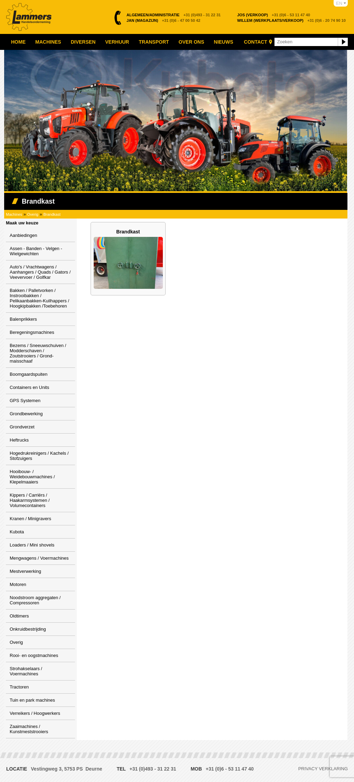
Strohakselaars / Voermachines (26, 671)
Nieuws (223, 42)
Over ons (191, 42)
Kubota (17, 531)
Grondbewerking (26, 413)
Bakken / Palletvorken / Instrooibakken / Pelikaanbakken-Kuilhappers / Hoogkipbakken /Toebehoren (39, 298)
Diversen (83, 42)
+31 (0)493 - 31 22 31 (174, 15)
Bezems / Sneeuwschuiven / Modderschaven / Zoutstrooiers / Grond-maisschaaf (38, 353)
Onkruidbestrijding (28, 629)
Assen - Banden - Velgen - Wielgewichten (36, 251)
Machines (48, 42)
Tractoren (19, 687)
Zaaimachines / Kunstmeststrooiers (29, 729)
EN (339, 3)
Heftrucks (19, 440)
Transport (154, 42)
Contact (255, 42)
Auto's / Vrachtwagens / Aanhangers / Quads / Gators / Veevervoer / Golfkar (40, 272)
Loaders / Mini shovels (32, 545)
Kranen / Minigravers (30, 518)
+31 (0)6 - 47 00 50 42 (164, 20)
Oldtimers (19, 616)
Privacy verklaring (323, 768)
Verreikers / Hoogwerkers (35, 713)
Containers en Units (29, 387)
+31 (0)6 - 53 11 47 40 (273, 15)
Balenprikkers (23, 319)
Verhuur (117, 42)
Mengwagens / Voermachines (39, 558)
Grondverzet (22, 426)
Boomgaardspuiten (28, 374)
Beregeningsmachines (32, 332)
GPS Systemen (25, 400)
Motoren (18, 584)
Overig (32, 214)
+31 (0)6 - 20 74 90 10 (291, 20)
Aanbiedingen (23, 235)
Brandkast (51, 214)
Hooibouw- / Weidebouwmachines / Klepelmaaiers (32, 477)
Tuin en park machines (32, 700)
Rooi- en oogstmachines (34, 655)
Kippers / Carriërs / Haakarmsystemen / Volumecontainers (30, 500)
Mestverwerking (25, 571)
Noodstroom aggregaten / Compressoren (35, 600)
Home (18, 42)
